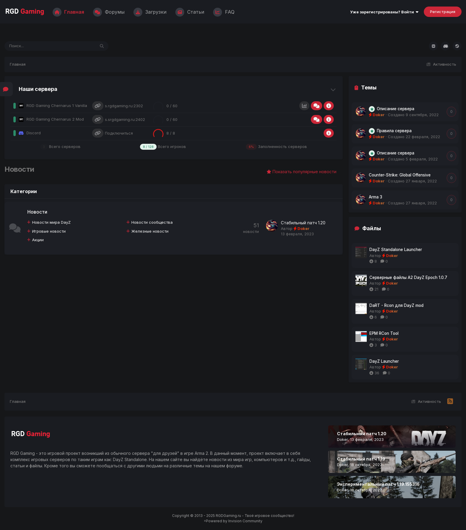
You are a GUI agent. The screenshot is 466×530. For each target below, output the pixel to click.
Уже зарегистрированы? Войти (384, 12)
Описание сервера (395, 109)
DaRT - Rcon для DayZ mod (396, 305)
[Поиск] (38, 46)
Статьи (189, 12)
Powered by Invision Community (234, 521)
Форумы (109, 12)
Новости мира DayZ (51, 222)
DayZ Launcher (384, 361)
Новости (38, 212)
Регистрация (442, 12)
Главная (68, 12)
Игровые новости (49, 231)
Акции (38, 240)
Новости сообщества (152, 222)
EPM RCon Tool (384, 333)
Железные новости (150, 231)
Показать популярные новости (301, 171)
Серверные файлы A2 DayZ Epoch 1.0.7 (408, 277)
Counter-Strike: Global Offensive (400, 175)
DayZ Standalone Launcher (395, 249)
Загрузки (149, 12)
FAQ (223, 12)
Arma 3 (375, 197)
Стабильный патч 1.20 (303, 222)
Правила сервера (394, 131)
